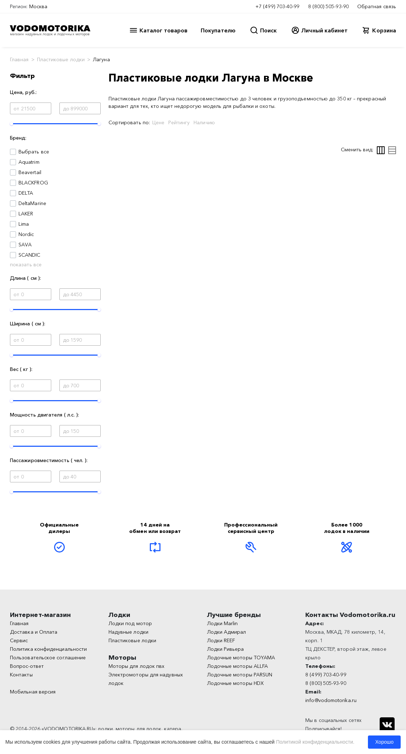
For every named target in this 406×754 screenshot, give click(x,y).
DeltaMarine (32, 203)
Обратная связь (376, 6)
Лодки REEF (221, 640)
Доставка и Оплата (33, 632)
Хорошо (384, 742)
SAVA (25, 244)
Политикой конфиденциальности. (315, 742)
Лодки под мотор (130, 623)
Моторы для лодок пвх (137, 666)
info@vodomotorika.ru (331, 700)
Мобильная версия (33, 691)
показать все (26, 264)
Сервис (19, 640)
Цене (158, 122)
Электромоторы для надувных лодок (146, 678)
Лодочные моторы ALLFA (237, 666)
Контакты (21, 674)
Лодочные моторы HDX (235, 683)
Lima (24, 224)
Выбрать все (34, 151)
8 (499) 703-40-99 (325, 674)
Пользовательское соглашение (48, 657)
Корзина (384, 30)
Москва (38, 6)
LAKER (26, 213)
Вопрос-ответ (27, 666)
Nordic (26, 234)
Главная (19, 59)
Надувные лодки (128, 632)
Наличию (204, 122)
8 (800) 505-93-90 (328, 6)
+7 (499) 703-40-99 (277, 6)
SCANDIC (30, 255)
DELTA (26, 193)
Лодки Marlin (222, 623)
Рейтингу (179, 122)
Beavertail (30, 172)
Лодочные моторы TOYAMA (241, 657)
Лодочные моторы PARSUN (240, 674)
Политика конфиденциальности (48, 649)
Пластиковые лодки (61, 59)
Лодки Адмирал (226, 632)
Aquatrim (29, 162)
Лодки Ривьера (225, 649)
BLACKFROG (33, 182)
